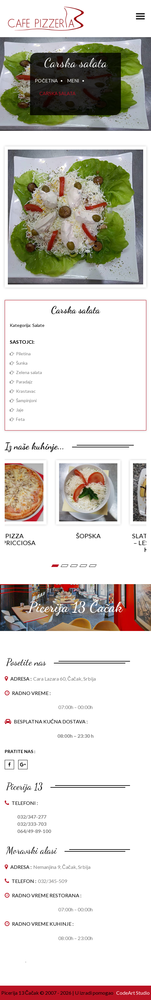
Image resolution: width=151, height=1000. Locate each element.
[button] (140, 14)
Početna (46, 80)
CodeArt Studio (132, 993)
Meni (73, 80)
